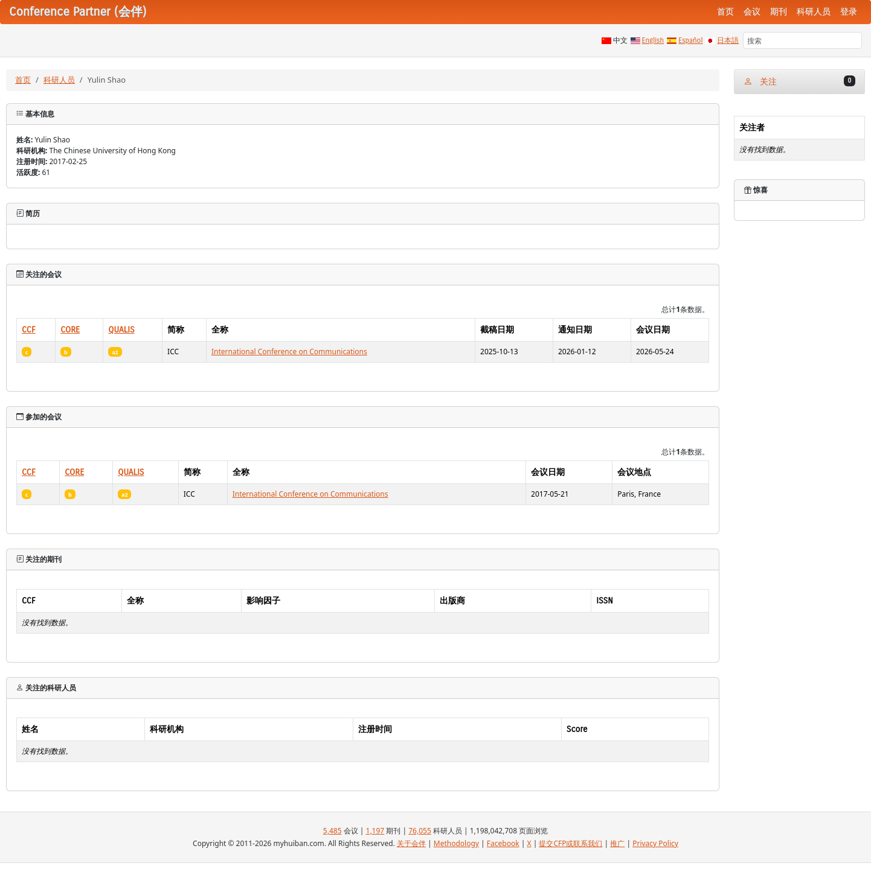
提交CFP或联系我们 (570, 843)
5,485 (332, 831)
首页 (725, 12)
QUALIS (121, 330)
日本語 (728, 40)
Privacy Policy (655, 843)
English (653, 40)
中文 (620, 40)
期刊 (778, 12)
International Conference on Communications (289, 351)
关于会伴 (411, 843)
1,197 (375, 831)
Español (690, 40)
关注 (799, 81)
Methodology (456, 843)
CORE (70, 330)
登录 (848, 12)
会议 (752, 12)
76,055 (419, 831)
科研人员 (814, 12)
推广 (617, 843)
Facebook (503, 843)
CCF (29, 330)
